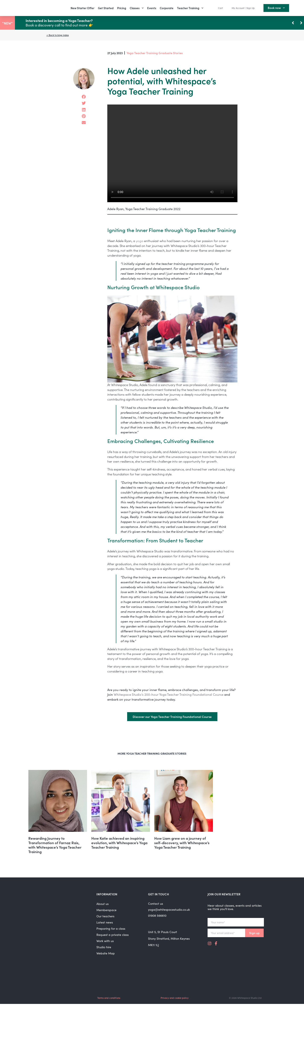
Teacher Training (190, 8)
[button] (301, 23)
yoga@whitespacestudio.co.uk (169, 910)
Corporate (166, 8)
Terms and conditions (108, 997)
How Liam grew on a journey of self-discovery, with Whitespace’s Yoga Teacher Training (181, 843)
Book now (276, 8)
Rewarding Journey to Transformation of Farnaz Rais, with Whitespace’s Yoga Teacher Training (54, 845)
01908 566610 (157, 915)
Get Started (105, 8)
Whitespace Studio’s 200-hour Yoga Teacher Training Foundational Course (168, 694)
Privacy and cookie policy (175, 997)
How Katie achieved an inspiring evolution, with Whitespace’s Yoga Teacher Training (119, 843)
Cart (220, 8)
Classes (137, 8)
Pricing (121, 8)
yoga (139, 240)
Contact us (155, 904)
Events (151, 8)
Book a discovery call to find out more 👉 (59, 23)
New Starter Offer (82, 8)
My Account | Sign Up (243, 8)
